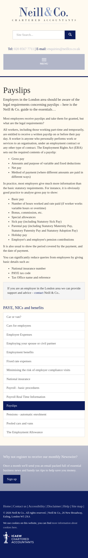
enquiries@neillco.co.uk (63, 49)
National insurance (18, 379)
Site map (77, 506)
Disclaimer (54, 506)
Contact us (19, 506)
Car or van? (14, 316)
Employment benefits (20, 352)
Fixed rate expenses (19, 361)
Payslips (12, 405)
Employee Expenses (19, 334)
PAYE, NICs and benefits (23, 307)
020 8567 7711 (24, 49)
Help (66, 506)
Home (7, 506)
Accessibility (37, 506)
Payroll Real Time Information (26, 396)
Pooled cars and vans (20, 423)
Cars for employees (19, 325)
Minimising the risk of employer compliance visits (38, 370)
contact (38, 292)
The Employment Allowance (25, 432)
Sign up (12, 479)
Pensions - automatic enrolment (26, 414)
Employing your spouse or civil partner (31, 343)
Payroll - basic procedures (23, 387)
